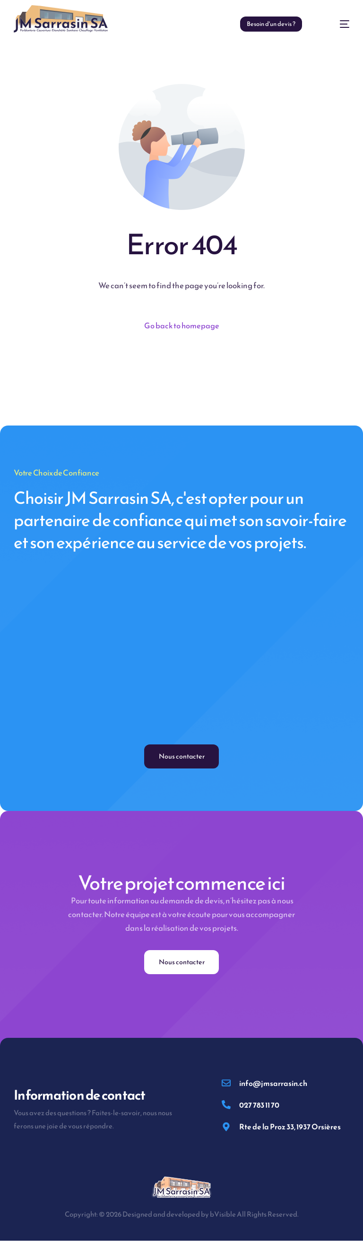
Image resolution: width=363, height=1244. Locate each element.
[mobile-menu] (335, 24)
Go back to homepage (182, 326)
